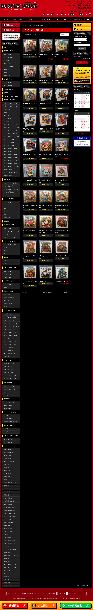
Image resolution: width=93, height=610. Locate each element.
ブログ (46, 14)
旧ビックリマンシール (10, 99)
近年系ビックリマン (9, 50)
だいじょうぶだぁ (9, 504)
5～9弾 (6, 395)
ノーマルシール (8, 442)
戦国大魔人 (7, 495)
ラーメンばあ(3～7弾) (10, 332)
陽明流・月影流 (8, 405)
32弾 (5, 264)
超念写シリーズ (8, 303)
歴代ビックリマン (8, 291)
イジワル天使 (7, 455)
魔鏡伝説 (6, 558)
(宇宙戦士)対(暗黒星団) (10, 421)
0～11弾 (6, 234)
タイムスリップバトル (10, 507)
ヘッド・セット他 (9, 402)
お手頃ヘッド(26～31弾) (10, 106)
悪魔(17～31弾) (8, 176)
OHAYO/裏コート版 (9, 389)
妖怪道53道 (7, 583)
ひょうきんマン (8, 546)
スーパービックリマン (10, 199)
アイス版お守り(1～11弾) (11, 160)
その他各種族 (7, 408)
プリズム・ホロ (8, 439)
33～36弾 (6, 60)
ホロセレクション (9, 63)
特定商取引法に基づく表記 (29, 593)
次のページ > (67, 292)
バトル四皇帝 (7, 537)
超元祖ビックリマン (9, 257)
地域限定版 (7, 217)
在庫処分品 (7, 92)
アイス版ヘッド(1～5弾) (10, 130)
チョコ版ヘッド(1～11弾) (11, 124)
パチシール (7, 179)
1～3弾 (6, 415)
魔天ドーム (7, 573)
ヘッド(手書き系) (8, 186)
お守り (6, 211)
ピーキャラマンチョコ (10, 540)
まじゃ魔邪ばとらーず (10, 564)
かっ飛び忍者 (7, 473)
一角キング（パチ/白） (61, 256)
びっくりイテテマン (9, 543)
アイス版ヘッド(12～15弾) (11, 136)
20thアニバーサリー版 (10, 267)
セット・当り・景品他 (10, 375)
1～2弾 (6, 429)
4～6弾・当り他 (8, 418)
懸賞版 (6, 112)
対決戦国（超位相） (9, 501)
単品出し (6, 287)
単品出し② (7, 72)
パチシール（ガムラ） (10, 356)
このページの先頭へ (82, 585)
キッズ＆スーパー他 (9, 353)
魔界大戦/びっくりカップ (11, 555)
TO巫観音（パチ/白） (45, 281)
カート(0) (83, 14)
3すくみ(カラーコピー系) (11, 189)
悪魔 (5, 214)
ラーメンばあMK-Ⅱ (9, 347)
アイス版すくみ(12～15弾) (11, 166)
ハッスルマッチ (8, 338)
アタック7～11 (8, 366)
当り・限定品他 (8, 57)
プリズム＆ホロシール (10, 314)
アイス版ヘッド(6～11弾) (11, 133)
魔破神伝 (6, 576)
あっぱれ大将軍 (8, 425)
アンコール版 (7, 277)
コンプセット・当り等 (10, 244)
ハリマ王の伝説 (8, 382)
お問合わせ (62, 593)
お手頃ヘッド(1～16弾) (10, 103)
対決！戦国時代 (8, 498)
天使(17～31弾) (8, 169)
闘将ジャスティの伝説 (10, 516)
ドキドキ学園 (7, 360)
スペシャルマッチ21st (10, 341)
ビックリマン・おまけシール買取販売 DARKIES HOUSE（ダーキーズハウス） (47, 598)
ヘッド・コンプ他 (9, 386)
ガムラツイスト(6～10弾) (11, 323)
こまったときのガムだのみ (11, 435)
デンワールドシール (9, 513)
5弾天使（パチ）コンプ (30, 80)
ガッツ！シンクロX (9, 306)
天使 (5, 208)
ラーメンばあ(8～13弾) (10, 335)
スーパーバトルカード (10, 379)
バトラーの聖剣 (8, 531)
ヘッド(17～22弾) (9, 139)
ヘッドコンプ (7, 118)
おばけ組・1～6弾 (9, 363)
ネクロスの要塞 (8, 528)
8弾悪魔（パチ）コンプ (46, 129)
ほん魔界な (7, 552)
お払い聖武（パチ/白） (61, 281)
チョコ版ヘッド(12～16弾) (11, 127)
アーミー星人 (7, 449)
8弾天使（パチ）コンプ (62, 80)
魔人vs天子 (7, 570)
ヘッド (6, 205)
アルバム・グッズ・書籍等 (11, 96)
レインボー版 (7, 274)
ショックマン (7, 489)
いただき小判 (7, 458)
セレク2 (6, 250)
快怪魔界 (6, 467)
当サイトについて (13, 593)
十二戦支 (6, 486)
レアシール (7, 109)
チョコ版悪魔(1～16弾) (10, 154)
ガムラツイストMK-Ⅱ (10, 344)
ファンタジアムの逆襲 (10, 549)
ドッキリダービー (9, 297)
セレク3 (6, 253)
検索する (81, 48)
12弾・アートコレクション (11, 237)
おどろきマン (7, 464)
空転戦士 (6, 479)
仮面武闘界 (7, 476)
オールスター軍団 (9, 461)
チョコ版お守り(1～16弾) (11, 151)
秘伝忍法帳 (7, 399)
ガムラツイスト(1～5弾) (10, 320)
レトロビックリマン (9, 281)
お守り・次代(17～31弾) (10, 172)
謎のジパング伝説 (9, 522)
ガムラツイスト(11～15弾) (11, 326)
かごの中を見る (81, 62)
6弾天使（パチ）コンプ (46, 80)
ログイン (74, 14)
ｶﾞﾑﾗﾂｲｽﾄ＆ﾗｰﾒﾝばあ (9, 310)
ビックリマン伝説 (9, 66)
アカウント (55, 14)
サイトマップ (72, 593)
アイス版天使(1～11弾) (10, 157)
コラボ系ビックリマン (10, 79)
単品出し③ (7, 75)
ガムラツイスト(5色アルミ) (11, 329)
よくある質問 (51, 593)
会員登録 (65, 14)
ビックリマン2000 (9, 224)
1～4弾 (6, 392)
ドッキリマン (7, 519)
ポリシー (82, 593)
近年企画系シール (8, 89)
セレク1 (6, 247)
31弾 (5, 260)
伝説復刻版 (7, 221)
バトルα (6, 534)
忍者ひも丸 (7, 525)
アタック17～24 (8, 372)
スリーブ (6, 47)
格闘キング (7, 470)
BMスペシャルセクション (11, 241)
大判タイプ (7, 195)
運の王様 (6, 300)
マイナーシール (8, 446)
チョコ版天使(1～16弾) (10, 148)
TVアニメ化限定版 (9, 350)
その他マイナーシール (10, 586)
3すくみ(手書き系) (9, 192)
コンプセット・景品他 (10, 317)
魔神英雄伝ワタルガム (10, 567)
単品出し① (7, 69)
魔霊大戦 (6, 580)
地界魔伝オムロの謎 (9, 510)
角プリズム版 (7, 271)
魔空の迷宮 (7, 561)
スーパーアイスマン (9, 492)
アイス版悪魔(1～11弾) (10, 163)
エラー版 (6, 115)
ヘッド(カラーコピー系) (10, 183)
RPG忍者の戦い (8, 452)
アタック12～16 (8, 369)
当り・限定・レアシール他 (11, 231)
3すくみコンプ (8, 121)
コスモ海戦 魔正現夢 (10, 483)
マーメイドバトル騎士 (10, 412)
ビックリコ (7, 294)
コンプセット (7, 54)
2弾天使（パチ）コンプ (30, 54)
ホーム (24, 25)
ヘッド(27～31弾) (9, 145)
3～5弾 (6, 432)
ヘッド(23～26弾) (9, 142)
